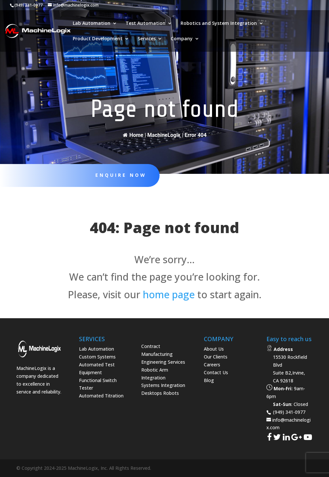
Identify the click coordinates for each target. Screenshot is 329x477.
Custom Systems (97, 357)
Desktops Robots (160, 393)
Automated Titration (101, 396)
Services (147, 39)
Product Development (98, 39)
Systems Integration (163, 385)
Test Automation (145, 23)
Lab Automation (91, 23)
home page (169, 294)
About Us (214, 349)
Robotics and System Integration (219, 23)
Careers (212, 364)
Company (182, 39)
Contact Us (216, 372)
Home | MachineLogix (152, 135)
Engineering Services (163, 362)
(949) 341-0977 (288, 412)
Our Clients (215, 357)
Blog (209, 380)
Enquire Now (117, 175)
